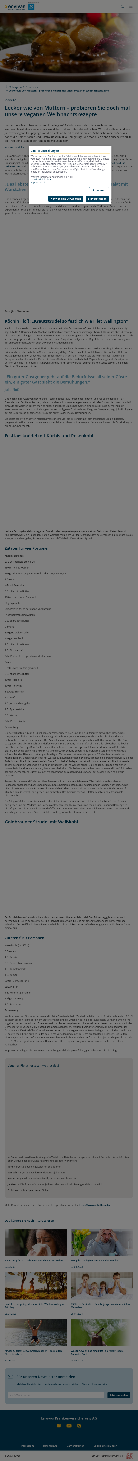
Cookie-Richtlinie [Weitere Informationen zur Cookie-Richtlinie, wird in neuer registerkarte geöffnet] (40, 179)
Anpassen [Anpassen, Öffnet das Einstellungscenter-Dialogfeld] (99, 190)
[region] (70, 175)
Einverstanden (97, 198)
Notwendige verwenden (66, 198)
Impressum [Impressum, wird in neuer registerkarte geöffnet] (37, 182)
